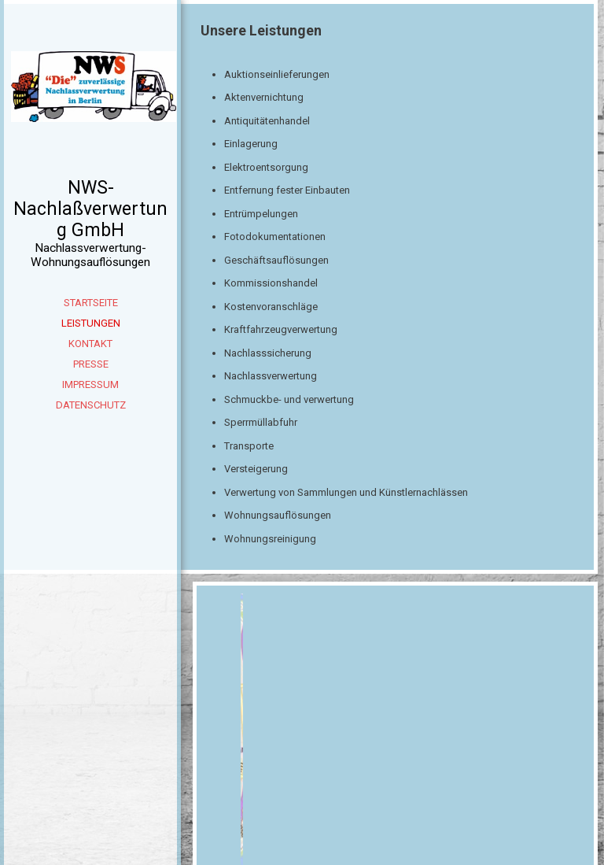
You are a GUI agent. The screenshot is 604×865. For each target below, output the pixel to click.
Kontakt (90, 343)
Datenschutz (91, 405)
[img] (90, 110)
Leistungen (90, 323)
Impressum (90, 384)
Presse (91, 364)
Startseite (91, 303)
